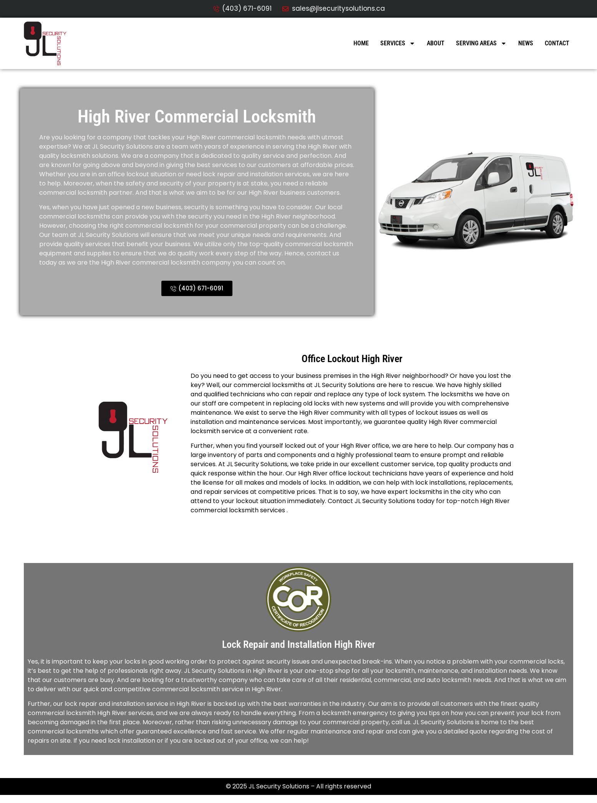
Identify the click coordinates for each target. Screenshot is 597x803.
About (435, 43)
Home (361, 43)
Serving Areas (481, 43)
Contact (557, 43)
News (525, 43)
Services (397, 43)
